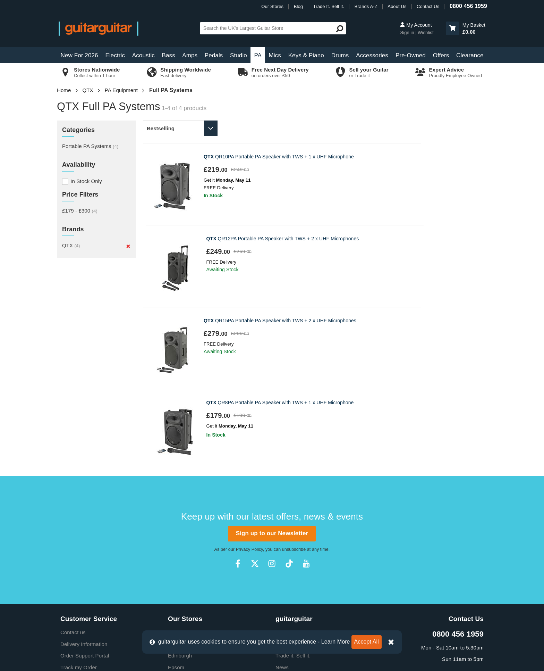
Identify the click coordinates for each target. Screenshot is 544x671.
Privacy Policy (249, 385)
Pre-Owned (411, 55)
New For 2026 (79, 55)
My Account (416, 25)
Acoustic (143, 55)
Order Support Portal (84, 492)
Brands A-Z (366, 6)
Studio (238, 55)
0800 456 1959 (468, 6)
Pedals (214, 55)
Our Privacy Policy (296, 538)
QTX (88, 90)
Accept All (366, 642)
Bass (168, 55)
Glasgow (178, 515)
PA (258, 55)
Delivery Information (83, 480)
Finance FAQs (77, 527)
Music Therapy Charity (301, 527)
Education (287, 515)
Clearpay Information (84, 573)
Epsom (176, 503)
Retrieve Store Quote (85, 515)
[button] (452, 28)
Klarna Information (81, 561)
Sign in (407, 32)
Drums (340, 55)
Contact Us (428, 6)
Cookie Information (82, 538)
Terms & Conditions (83, 550)
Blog (298, 6)
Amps (189, 55)
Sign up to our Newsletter (272, 369)
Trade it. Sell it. (293, 492)
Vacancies (287, 550)
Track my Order (78, 503)
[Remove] (128, 246)
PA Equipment (121, 90)
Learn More (335, 642)
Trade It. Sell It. (328, 6)
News (282, 503)
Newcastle (180, 527)
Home (64, 90)
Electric (115, 55)
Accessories (372, 55)
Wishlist (426, 32)
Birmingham (182, 468)
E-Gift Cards (290, 480)
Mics (275, 55)
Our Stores (272, 6)
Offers (441, 55)
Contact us (73, 468)
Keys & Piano (306, 55)
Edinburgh (180, 492)
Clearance (469, 55)
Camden (178, 480)
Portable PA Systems (90, 146)
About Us (397, 6)
